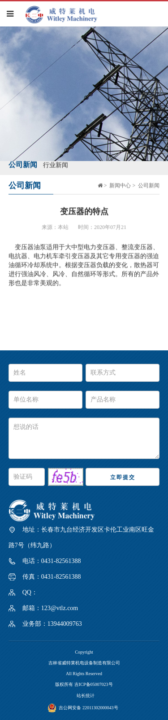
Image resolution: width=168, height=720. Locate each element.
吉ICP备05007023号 (93, 684)
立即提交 (122, 477)
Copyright (84, 652)
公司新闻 (23, 164)
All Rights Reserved (84, 673)
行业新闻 (55, 164)
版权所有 (64, 684)
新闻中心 (120, 185)
